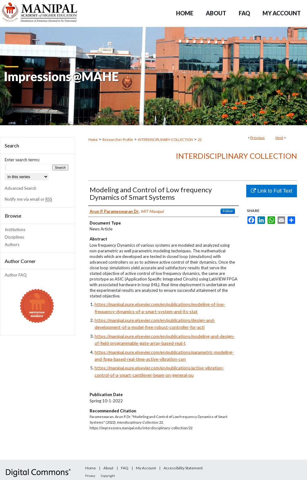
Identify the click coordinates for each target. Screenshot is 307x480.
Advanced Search (20, 188)
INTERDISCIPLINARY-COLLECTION (165, 139)
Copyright (108, 475)
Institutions (15, 229)
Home (93, 139)
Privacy (90, 475)
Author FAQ (16, 274)
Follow (228, 211)
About (108, 468)
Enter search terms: (22, 159)
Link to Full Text (271, 191)
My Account (146, 468)
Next (279, 138)
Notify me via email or (28, 199)
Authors (12, 244)
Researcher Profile (117, 139)
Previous (257, 138)
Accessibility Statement (183, 468)
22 (199, 139)
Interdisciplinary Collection (236, 155)
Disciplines (14, 237)
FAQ (124, 468)
